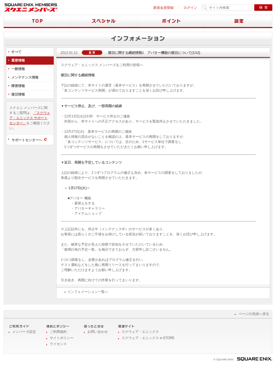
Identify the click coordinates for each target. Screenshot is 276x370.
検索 (263, 7)
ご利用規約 (58, 332)
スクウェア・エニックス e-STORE (148, 338)
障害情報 (18, 86)
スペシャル (104, 21)
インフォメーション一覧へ (87, 292)
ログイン (190, 8)
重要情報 (18, 60)
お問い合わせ (97, 332)
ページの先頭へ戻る (254, 314)
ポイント (171, 21)
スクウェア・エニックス (140, 332)
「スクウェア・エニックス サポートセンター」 (29, 118)
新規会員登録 (163, 8)
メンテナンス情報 (24, 77)
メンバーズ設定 (24, 332)
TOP (37, 21)
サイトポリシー (62, 338)
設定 (238, 21)
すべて (16, 52)
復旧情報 (18, 94)
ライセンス (58, 344)
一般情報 (18, 69)
